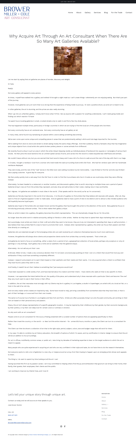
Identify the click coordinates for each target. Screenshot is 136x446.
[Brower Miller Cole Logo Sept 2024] (17, 6)
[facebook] (65, 426)
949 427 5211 (12, 415)
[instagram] (61, 426)
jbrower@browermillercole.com (19, 423)
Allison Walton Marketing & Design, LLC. (40, 434)
